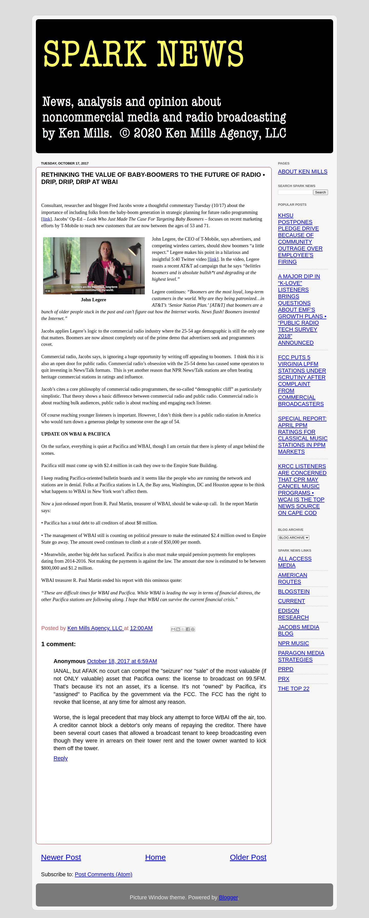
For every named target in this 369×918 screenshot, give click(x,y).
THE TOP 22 (293, 688)
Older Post (248, 857)
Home (155, 857)
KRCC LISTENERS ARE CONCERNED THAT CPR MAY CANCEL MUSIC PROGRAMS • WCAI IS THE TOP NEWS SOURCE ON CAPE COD (302, 489)
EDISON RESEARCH (293, 614)
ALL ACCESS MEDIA (295, 562)
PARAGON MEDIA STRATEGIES (301, 656)
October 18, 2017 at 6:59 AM (122, 661)
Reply (61, 758)
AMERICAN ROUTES (292, 578)
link (46, 219)
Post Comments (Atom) (103, 874)
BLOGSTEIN (294, 591)
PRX (283, 679)
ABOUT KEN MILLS (302, 171)
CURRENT (291, 601)
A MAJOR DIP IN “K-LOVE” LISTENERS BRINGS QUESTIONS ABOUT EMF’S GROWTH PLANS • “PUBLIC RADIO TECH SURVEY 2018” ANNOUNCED (302, 309)
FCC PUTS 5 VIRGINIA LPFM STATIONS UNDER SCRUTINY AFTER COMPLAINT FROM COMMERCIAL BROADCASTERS (302, 380)
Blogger (228, 897)
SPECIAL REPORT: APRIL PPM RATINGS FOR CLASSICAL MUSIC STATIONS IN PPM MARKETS (303, 435)
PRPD (285, 669)
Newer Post (61, 857)
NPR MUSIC (293, 643)
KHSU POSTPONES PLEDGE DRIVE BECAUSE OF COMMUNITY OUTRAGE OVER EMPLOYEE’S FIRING (300, 238)
